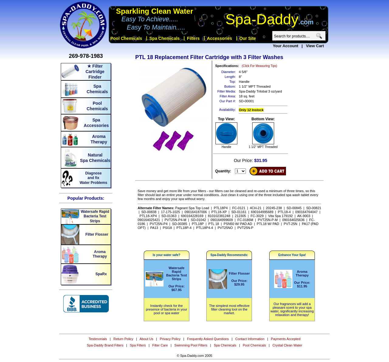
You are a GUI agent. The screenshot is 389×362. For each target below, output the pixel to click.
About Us (146, 339)
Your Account (285, 46)
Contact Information (249, 339)
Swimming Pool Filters (191, 345)
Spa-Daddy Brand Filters (105, 345)
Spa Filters (138, 345)
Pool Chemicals (254, 345)
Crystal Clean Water (287, 345)
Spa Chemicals (225, 345)
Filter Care (160, 345)
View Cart (315, 46)
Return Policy (123, 339)
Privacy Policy (170, 339)
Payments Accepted (285, 339)
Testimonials (97, 339)
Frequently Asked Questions (208, 339)
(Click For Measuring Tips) (259, 66)
